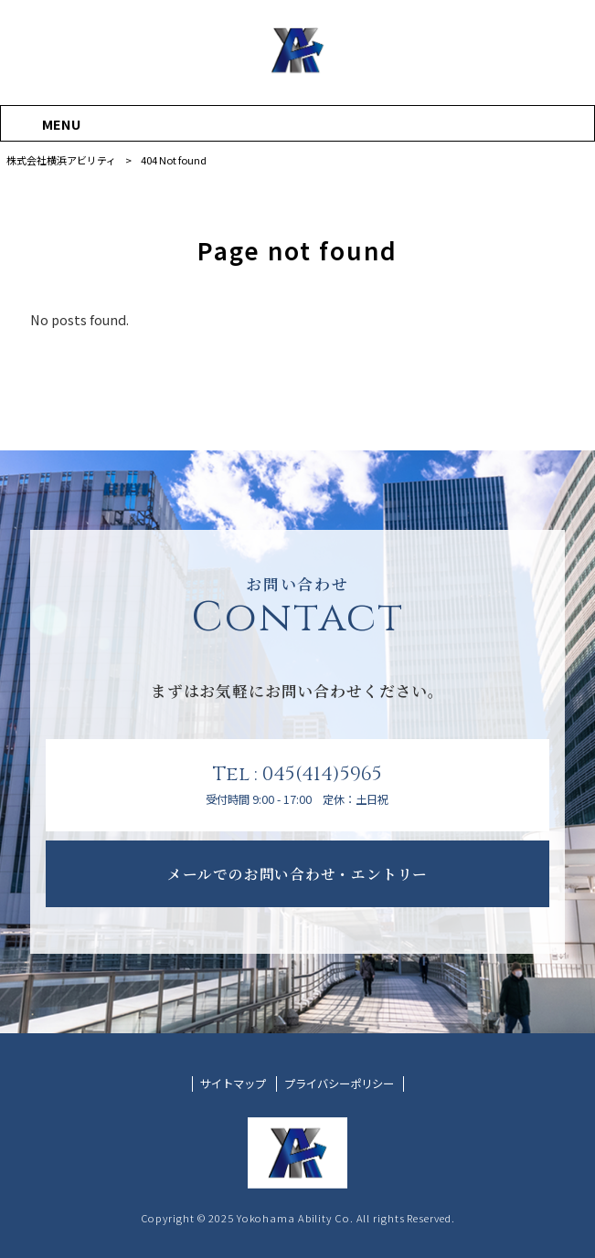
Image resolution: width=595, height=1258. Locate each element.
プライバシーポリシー (339, 1084)
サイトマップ (233, 1084)
